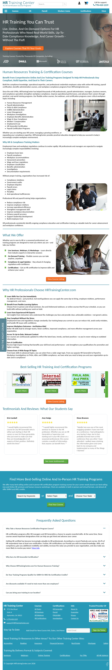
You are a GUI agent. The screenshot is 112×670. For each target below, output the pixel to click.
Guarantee (74, 612)
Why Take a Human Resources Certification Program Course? (56, 528)
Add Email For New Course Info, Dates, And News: (45, 630)
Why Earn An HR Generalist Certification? (56, 556)
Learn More (22, 390)
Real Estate (76, 643)
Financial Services (57, 643)
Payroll (44, 11)
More (104, 11)
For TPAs (83, 655)
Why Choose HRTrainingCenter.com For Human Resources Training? (56, 565)
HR (30, 11)
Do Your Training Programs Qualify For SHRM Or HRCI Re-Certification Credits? (56, 574)
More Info (35, 548)
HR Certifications (40, 618)
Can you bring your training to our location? (56, 592)
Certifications (86, 11)
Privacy (73, 615)
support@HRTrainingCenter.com (18, 623)
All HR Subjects (102, 655)
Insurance (38, 643)
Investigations (57, 618)
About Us (74, 609)
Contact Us (75, 618)
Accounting (8, 643)
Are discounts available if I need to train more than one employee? (56, 583)
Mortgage (92, 643)
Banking (23, 643)
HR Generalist (57, 609)
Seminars (7, 655)
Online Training (44, 655)
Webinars (24, 655)
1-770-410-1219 (12, 619)
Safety (105, 643)
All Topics (38, 609)
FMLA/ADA (56, 615)
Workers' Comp (64, 11)
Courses (15, 11)
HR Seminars (39, 612)
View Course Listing (56, 279)
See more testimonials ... (55, 461)
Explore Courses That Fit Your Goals (23, 48)
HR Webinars (39, 615)
